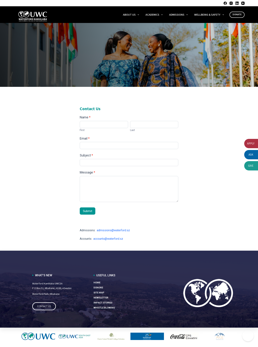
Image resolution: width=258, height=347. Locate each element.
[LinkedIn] (237, 3)
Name (85, 117)
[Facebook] (225, 3)
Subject (86, 155)
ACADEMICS (154, 15)
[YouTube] (243, 3)
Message (87, 172)
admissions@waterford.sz (113, 230)
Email (85, 138)
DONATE (237, 14)
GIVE (250, 166)
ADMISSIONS (179, 15)
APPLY (250, 143)
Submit (87, 211)
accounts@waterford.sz (108, 238)
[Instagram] (231, 3)
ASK (251, 154)
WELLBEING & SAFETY (209, 15)
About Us (131, 15)
